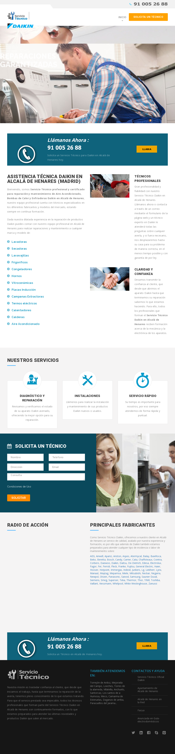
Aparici (108, 556)
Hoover (94, 569)
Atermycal (136, 556)
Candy (118, 559)
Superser (113, 580)
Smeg (104, 580)
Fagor (93, 566)
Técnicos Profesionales (147, 179)
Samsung (135, 576)
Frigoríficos (20, 262)
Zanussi (153, 583)
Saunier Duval (149, 576)
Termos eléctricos (24, 303)
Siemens (94, 580)
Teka (122, 580)
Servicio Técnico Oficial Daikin (151, 678)
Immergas (116, 569)
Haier (157, 566)
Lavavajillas (20, 255)
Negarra (155, 573)
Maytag (104, 573)
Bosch (110, 559)
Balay (146, 556)
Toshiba (155, 580)
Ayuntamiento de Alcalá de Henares (148, 689)
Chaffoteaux (145, 559)
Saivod (125, 576)
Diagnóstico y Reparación (32, 398)
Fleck (114, 566)
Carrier (127, 559)
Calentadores (21, 310)
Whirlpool (118, 583)
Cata (134, 559)
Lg (143, 569)
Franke (122, 566)
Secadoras (19, 248)
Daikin (114, 563)
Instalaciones (87, 396)
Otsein (103, 576)
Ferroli (106, 566)
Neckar (146, 573)
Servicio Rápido (143, 396)
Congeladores (22, 269)
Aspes (126, 556)
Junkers (136, 569)
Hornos (17, 276)
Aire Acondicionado (25, 324)
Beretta (101, 559)
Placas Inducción (24, 289)
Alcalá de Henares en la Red (150, 701)
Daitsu (123, 563)
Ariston (117, 556)
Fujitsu (130, 566)
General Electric (144, 566)
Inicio (122, 17)
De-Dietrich (134, 563)
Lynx (158, 569)
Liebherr (150, 569)
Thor (140, 580)
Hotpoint (104, 569)
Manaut (94, 573)
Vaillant (94, 583)
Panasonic (114, 576)
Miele (125, 573)
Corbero (94, 563)
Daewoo (105, 563)
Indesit (127, 569)
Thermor (131, 580)
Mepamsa (115, 573)
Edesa (145, 563)
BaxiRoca (156, 556)
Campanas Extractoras (28, 296)
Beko (93, 559)
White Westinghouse (135, 583)
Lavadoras (19, 241)
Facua (141, 710)
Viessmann (105, 583)
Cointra (158, 559)
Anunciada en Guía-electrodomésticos (149, 720)
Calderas (18, 317)
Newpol (94, 576)
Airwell (99, 556)
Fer (100, 566)
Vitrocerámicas (22, 283)
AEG (92, 556)
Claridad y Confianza (143, 272)
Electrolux (155, 563)
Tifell (147, 580)
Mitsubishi (135, 573)
